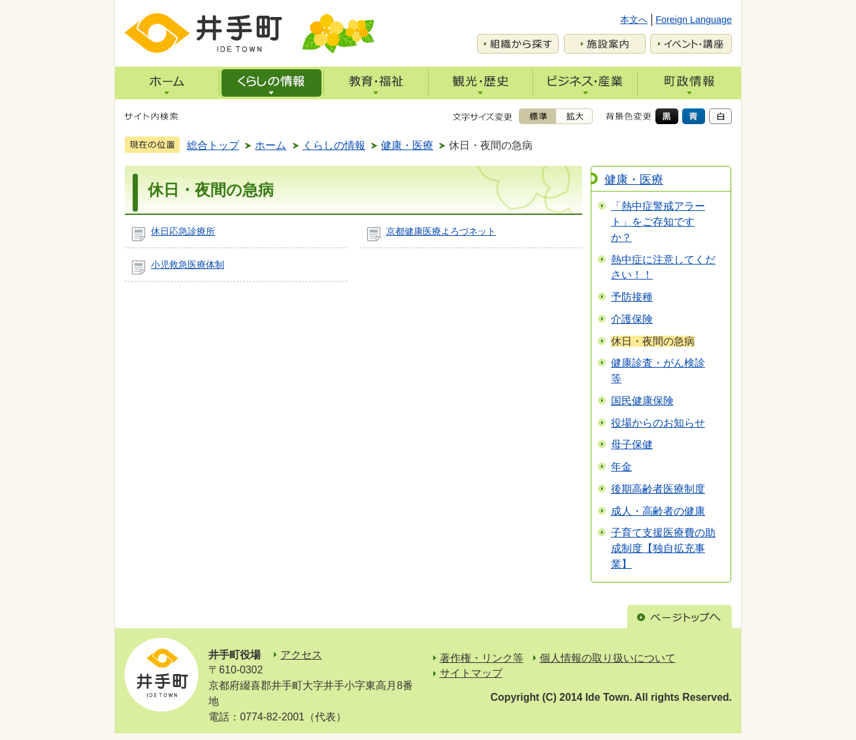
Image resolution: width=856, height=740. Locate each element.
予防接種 (632, 296)
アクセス (301, 654)
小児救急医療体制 (187, 264)
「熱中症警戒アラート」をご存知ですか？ (658, 222)
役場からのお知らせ (658, 422)
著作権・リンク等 (481, 658)
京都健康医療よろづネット (441, 231)
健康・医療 (407, 145)
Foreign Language (693, 19)
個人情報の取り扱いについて (608, 658)
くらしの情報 (334, 145)
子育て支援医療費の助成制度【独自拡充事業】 (663, 548)
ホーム (270, 145)
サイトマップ (471, 673)
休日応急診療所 (183, 231)
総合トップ (213, 145)
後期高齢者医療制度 (658, 488)
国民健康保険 (642, 400)
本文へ (634, 19)
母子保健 (632, 444)
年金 (621, 466)
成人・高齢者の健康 (658, 511)
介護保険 (632, 319)
